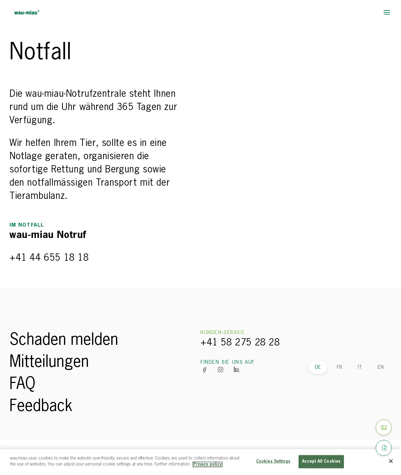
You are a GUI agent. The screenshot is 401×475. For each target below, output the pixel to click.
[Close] (391, 461)
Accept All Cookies (321, 462)
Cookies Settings (273, 462)
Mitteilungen (49, 362)
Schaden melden (63, 340)
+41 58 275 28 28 (240, 343)
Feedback (41, 406)
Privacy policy (207, 464)
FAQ (22, 384)
